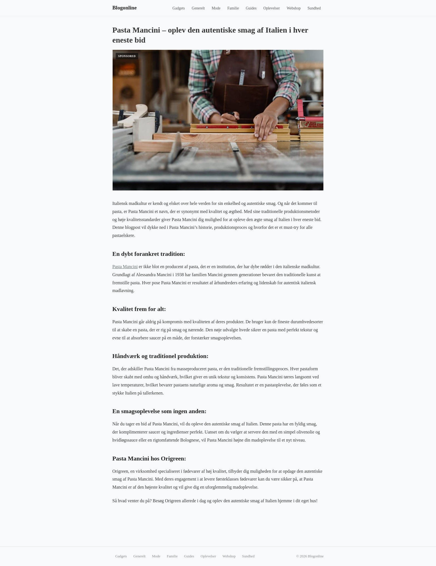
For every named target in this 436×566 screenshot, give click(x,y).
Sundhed (314, 8)
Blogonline (124, 8)
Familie (233, 8)
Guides (251, 8)
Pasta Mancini (125, 266)
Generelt (198, 8)
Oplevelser (271, 8)
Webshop (294, 8)
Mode (216, 8)
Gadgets (178, 8)
